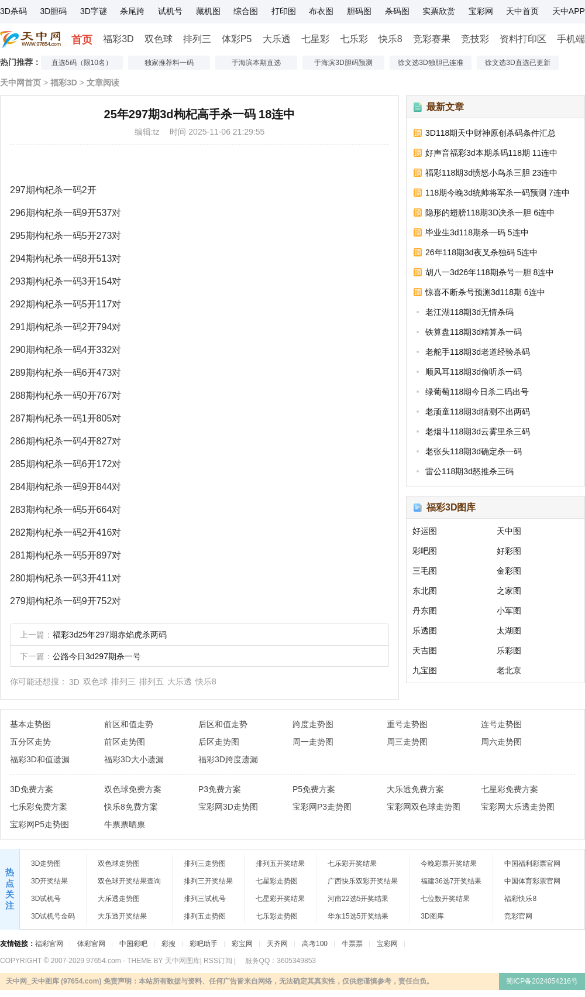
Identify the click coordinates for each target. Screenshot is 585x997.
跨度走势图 (312, 724)
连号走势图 (501, 724)
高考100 (315, 944)
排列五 (151, 681)
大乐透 (277, 39)
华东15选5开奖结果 (358, 916)
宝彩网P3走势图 (322, 806)
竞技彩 (475, 39)
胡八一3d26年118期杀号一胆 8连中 (489, 272)
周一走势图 (312, 741)
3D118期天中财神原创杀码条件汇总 (490, 133)
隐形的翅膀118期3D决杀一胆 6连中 (490, 212)
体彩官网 (91, 944)
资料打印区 (523, 39)
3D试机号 (46, 899)
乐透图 (424, 630)
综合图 (245, 11)
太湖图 (509, 630)
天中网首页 (20, 82)
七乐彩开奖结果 (352, 863)
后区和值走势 (222, 724)
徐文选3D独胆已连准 (430, 63)
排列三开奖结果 (208, 881)
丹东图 (424, 610)
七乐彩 (354, 39)
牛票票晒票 (124, 824)
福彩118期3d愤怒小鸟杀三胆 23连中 (491, 172)
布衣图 (321, 11)
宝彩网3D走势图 (228, 806)
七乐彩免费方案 (38, 806)
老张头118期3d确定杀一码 (473, 451)
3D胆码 (53, 11)
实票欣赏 (438, 11)
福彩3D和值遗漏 (40, 759)
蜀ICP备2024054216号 (542, 981)
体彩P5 (237, 39)
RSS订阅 (218, 961)
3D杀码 (13, 11)
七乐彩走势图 (277, 916)
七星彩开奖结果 (280, 899)
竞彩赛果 (431, 39)
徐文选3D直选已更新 (517, 63)
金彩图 (509, 570)
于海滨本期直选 (256, 63)
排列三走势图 (205, 863)
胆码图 (359, 11)
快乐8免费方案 (131, 806)
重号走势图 (407, 724)
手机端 (571, 39)
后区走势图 (218, 741)
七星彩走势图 (277, 881)
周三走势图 (407, 741)
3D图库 (432, 916)
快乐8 (390, 39)
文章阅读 (103, 82)
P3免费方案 (219, 789)
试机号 (170, 11)
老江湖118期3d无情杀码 (469, 312)
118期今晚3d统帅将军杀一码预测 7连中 (497, 192)
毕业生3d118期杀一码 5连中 (477, 232)
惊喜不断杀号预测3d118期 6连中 (485, 292)
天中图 (509, 531)
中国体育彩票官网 (532, 881)
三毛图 (424, 570)
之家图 (509, 590)
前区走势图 (124, 741)
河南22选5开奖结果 (358, 899)
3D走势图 (46, 863)
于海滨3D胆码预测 (343, 63)
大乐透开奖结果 (122, 916)
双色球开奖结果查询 (129, 881)
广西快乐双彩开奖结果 (363, 881)
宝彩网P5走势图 (39, 824)
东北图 (424, 590)
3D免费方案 (31, 789)
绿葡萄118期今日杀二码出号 (477, 391)
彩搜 (168, 944)
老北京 (509, 670)
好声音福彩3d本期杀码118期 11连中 (491, 152)
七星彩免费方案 (509, 789)
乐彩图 (509, 650)
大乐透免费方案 (415, 789)
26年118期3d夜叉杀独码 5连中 (481, 252)
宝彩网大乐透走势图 (518, 806)
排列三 (197, 39)
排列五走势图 (205, 916)
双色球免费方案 (132, 789)
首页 (81, 40)
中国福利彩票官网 (532, 863)
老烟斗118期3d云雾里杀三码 (477, 431)
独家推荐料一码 (169, 63)
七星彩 (315, 39)
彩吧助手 (204, 944)
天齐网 (277, 944)
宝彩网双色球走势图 (423, 806)
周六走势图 (501, 741)
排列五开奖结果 (280, 863)
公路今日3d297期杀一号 (97, 656)
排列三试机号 (205, 899)
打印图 (283, 11)
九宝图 (424, 670)
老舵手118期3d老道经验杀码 (477, 352)
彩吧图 (424, 551)
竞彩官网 (518, 916)
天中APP (568, 11)
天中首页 (522, 11)
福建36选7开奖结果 (451, 881)
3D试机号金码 (53, 916)
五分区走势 (30, 741)
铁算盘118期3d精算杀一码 (473, 332)
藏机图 (208, 11)
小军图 (509, 610)
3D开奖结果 (49, 881)
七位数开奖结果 (445, 899)
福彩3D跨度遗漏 (228, 759)
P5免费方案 (313, 789)
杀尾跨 (132, 11)
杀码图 (397, 11)
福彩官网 (49, 944)
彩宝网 (242, 944)
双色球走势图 (119, 863)
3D (74, 682)
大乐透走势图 (119, 899)
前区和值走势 (128, 724)
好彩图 (509, 551)
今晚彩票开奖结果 (449, 863)
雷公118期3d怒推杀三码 (469, 471)
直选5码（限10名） (81, 63)
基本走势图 (30, 724)
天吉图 (424, 650)
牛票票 (352, 944)
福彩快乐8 (520, 899)
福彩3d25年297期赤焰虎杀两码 (110, 634)
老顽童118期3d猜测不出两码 (477, 411)
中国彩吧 (133, 944)
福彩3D (118, 39)
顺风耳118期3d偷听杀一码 (473, 371)
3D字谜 (93, 11)
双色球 (158, 39)
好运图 (424, 531)
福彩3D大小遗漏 (134, 759)
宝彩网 (481, 11)
